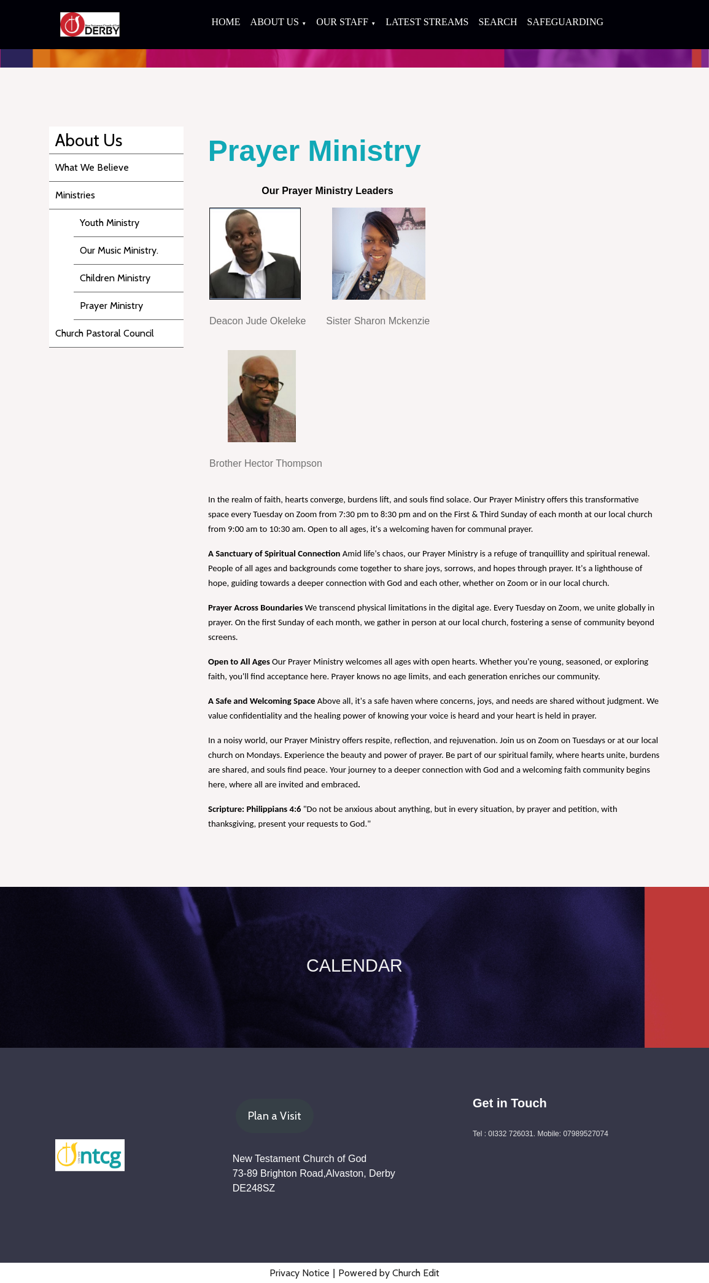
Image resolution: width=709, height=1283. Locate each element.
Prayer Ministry (111, 305)
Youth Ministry (109, 222)
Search (497, 22)
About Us (274, 22)
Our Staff (342, 22)
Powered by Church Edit (389, 1273)
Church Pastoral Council (104, 333)
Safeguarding (565, 22)
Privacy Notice (299, 1273)
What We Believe (92, 167)
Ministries (75, 195)
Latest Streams (426, 22)
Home (225, 22)
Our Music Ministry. (119, 250)
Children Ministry (115, 278)
